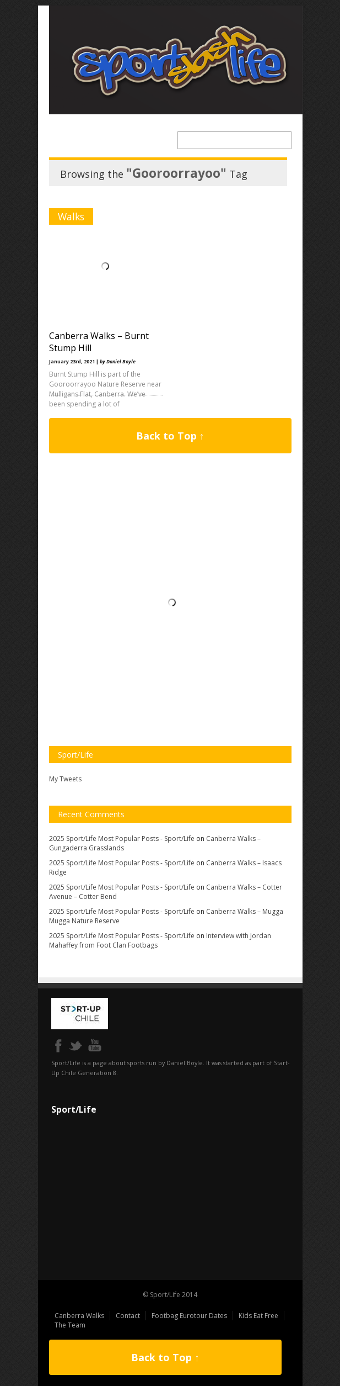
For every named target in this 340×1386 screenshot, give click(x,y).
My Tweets (65, 779)
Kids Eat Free (258, 1315)
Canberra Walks (79, 1315)
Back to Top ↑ (170, 435)
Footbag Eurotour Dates (189, 1315)
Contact (128, 1315)
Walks (71, 216)
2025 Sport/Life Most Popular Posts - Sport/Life (122, 838)
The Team (70, 1325)
